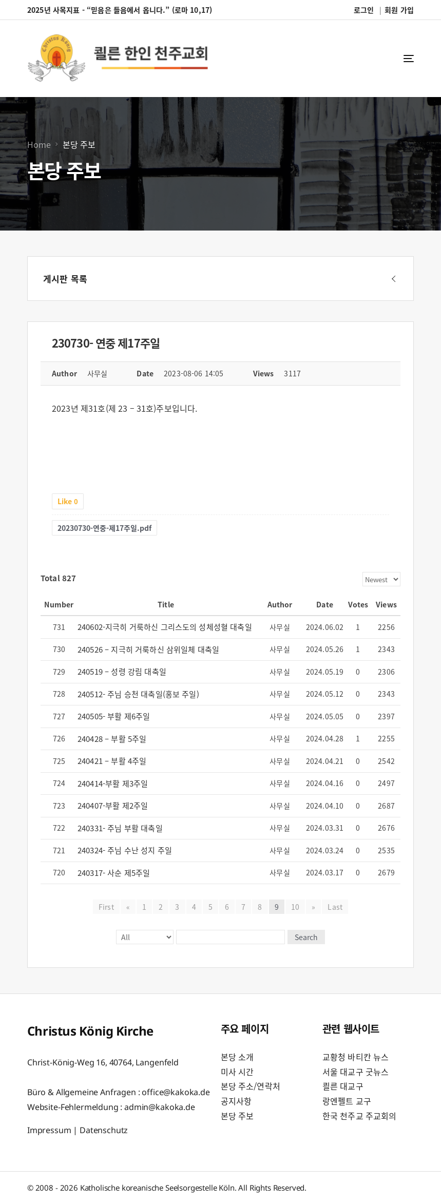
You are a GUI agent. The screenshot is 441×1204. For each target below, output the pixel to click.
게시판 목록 (65, 278)
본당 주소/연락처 (250, 1086)
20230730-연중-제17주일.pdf (104, 528)
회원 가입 (399, 10)
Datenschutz (104, 1130)
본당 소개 (237, 1056)
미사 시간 (237, 1071)
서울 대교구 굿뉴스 (355, 1071)
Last (335, 907)
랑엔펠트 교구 (346, 1101)
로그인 (364, 10)
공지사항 (236, 1101)
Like (67, 501)
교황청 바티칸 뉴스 (355, 1056)
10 (295, 907)
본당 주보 (237, 1116)
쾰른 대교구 (342, 1086)
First (106, 907)
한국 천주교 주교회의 (359, 1116)
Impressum (49, 1130)
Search (305, 937)
